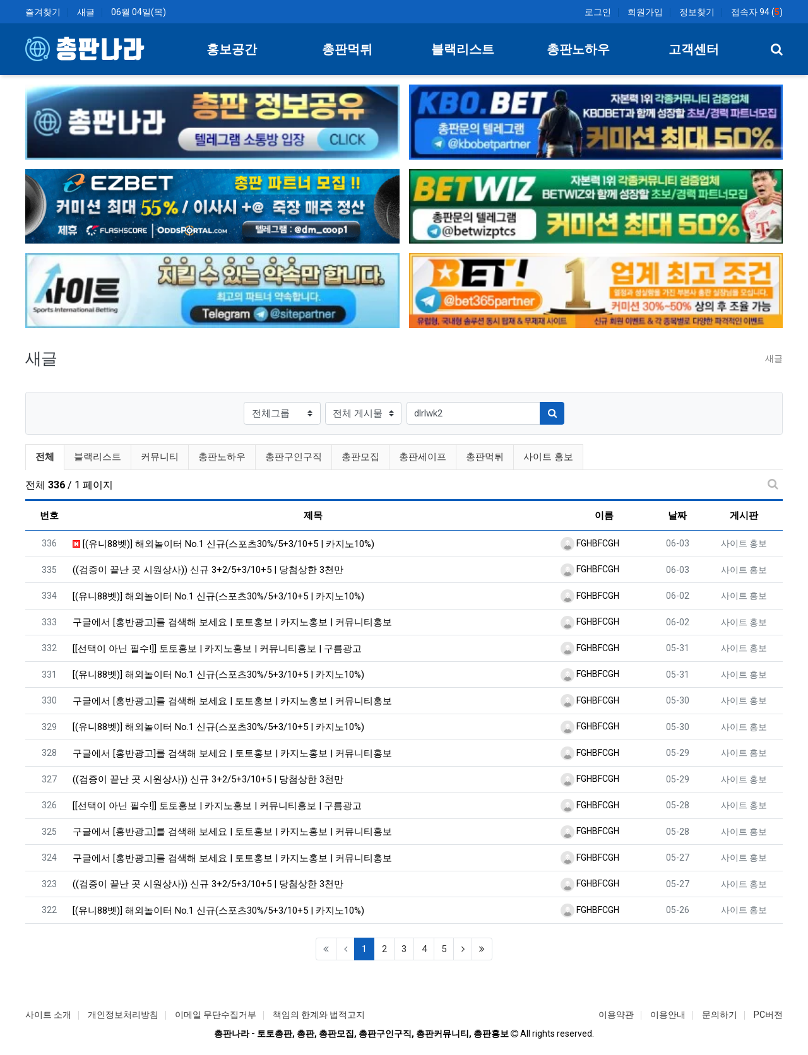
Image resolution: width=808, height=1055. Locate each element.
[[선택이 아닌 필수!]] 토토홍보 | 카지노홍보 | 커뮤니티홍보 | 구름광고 (217, 648)
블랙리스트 (97, 457)
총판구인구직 (293, 457)
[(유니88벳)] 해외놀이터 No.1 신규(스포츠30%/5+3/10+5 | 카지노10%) (223, 544)
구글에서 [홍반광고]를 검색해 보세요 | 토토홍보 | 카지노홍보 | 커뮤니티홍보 (232, 622)
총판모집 (360, 457)
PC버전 (768, 1015)
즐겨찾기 (43, 12)
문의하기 (719, 1015)
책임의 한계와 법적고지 (319, 1015)
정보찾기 (697, 12)
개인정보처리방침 (123, 1015)
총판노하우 (222, 457)
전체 (44, 457)
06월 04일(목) (138, 12)
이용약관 (616, 1015)
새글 (86, 12)
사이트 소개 (48, 1015)
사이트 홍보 (548, 457)
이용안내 (668, 1015)
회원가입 (645, 12)
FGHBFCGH (590, 543)
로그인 (598, 12)
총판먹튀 (485, 457)
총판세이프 (422, 457)
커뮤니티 (160, 457)
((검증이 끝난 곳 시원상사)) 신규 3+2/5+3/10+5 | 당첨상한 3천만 (208, 569)
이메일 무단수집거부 (215, 1015)
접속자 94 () (757, 12)
